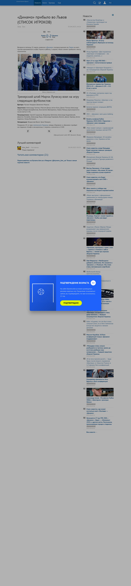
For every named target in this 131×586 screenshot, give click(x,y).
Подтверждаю (71, 303)
